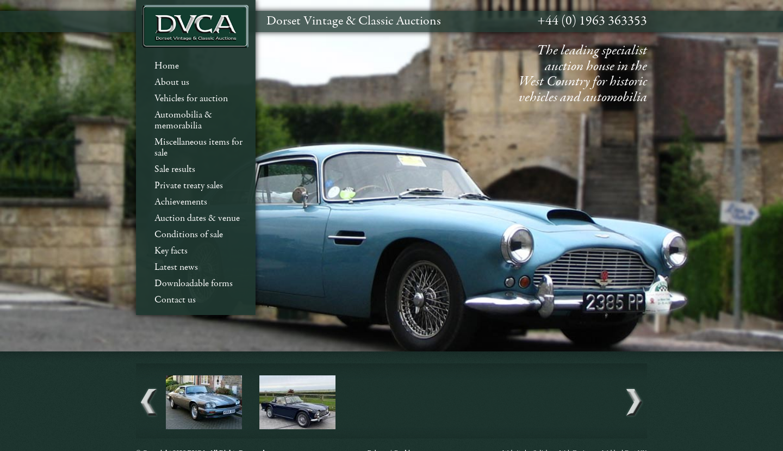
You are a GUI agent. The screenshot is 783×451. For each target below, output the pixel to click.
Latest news (176, 267)
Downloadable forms (193, 284)
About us (171, 82)
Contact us (175, 300)
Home (166, 66)
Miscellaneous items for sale (198, 147)
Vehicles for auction (191, 99)
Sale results (174, 169)
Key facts (171, 251)
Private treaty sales (188, 186)
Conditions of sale (188, 235)
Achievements (180, 202)
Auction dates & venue (197, 218)
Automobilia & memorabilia (183, 120)
